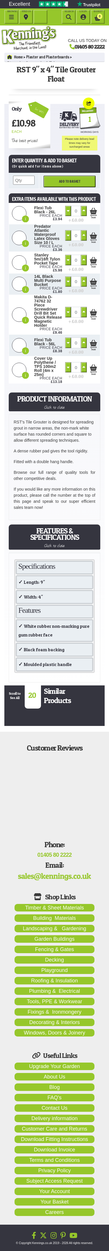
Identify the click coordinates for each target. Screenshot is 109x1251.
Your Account (54, 1191)
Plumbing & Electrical (54, 991)
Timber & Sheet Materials (54, 908)
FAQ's (54, 1097)
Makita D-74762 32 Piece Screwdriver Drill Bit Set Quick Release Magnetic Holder (48, 311)
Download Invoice (54, 1150)
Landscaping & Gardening (54, 928)
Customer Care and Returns (54, 1129)
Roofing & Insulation (54, 981)
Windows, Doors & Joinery (54, 1033)
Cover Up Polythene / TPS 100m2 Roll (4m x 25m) (45, 366)
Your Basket (54, 1202)
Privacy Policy (54, 1170)
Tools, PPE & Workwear (54, 1001)
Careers (54, 1212)
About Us (54, 1077)
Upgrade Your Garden (54, 1066)
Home (15, 57)
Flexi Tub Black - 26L (45, 210)
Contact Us (54, 1108)
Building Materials (54, 918)
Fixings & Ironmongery (54, 1012)
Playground (54, 970)
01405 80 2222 (89, 46)
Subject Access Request (54, 1181)
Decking (54, 960)
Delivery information (54, 1118)
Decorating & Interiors (54, 1022)
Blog (54, 1087)
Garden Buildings (54, 939)
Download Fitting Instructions (54, 1139)
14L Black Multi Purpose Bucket (47, 280)
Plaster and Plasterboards (47, 57)
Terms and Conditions (54, 1160)
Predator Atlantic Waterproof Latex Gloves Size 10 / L (47, 234)
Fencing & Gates (54, 949)
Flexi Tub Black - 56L (45, 341)
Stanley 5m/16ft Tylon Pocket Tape (47, 259)
